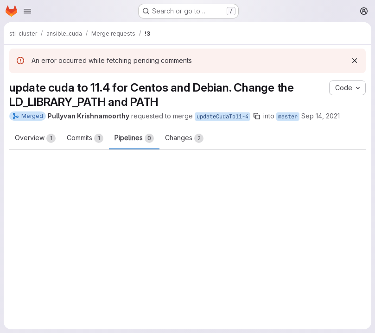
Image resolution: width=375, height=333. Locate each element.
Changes (184, 138)
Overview (35, 138)
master (288, 116)
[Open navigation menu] (27, 11)
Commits (85, 138)
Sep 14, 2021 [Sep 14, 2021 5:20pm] (320, 116)
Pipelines (134, 138)
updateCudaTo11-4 (222, 116)
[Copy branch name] (256, 116)
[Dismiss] (354, 60)
